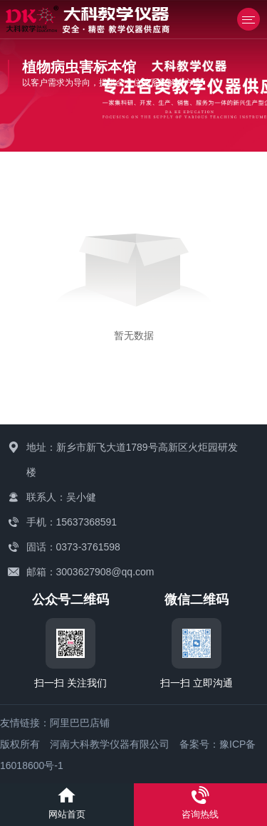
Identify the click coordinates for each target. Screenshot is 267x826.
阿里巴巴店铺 (80, 722)
